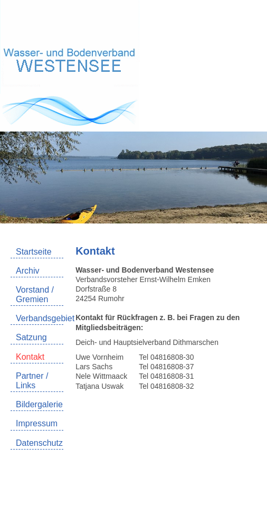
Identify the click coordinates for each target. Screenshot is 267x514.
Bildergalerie (39, 404)
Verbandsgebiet (39, 318)
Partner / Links (32, 380)
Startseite (34, 251)
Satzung (31, 337)
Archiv (27, 270)
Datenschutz (39, 442)
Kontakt (30, 356)
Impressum (37, 423)
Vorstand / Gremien (35, 294)
